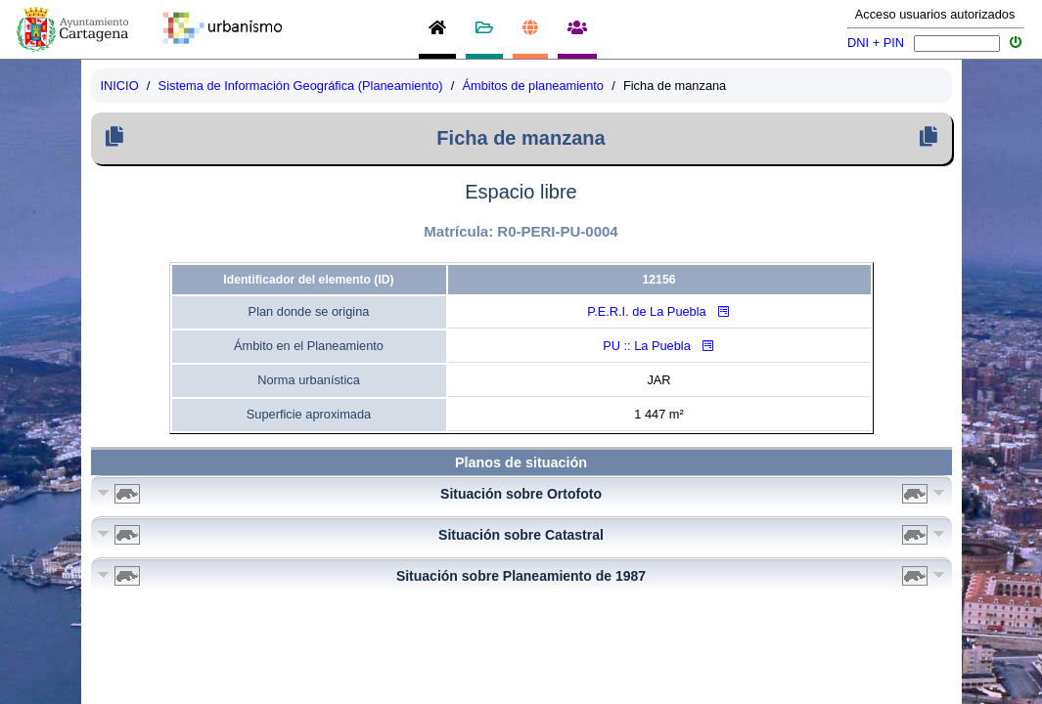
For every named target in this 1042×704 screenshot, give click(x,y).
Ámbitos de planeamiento (533, 85)
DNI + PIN (875, 42)
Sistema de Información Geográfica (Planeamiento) (301, 85)
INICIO (120, 85)
